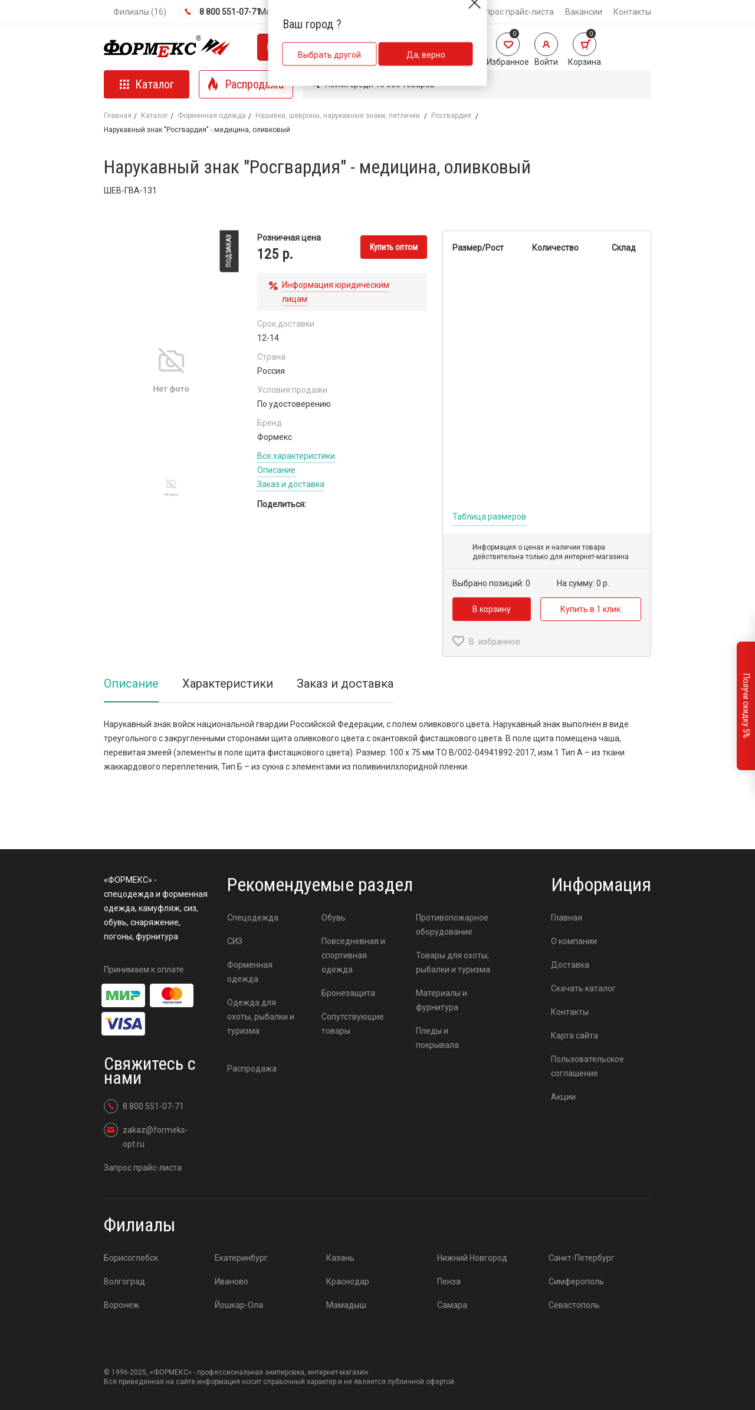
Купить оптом (394, 247)
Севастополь (574, 1305)
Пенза (449, 1281)
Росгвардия (452, 115)
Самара (452, 1305)
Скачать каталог (583, 988)
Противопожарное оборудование (452, 924)
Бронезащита (348, 993)
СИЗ (234, 941)
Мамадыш (346, 1305)
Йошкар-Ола (239, 1305)
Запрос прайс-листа (515, 12)
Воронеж (121, 1305)
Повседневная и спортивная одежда (353, 955)
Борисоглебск (131, 1258)
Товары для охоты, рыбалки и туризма (453, 962)
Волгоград (124, 1281)
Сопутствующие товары (352, 1024)
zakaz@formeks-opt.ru (146, 1136)
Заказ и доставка (290, 484)
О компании (574, 941)
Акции (563, 1097)
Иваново (231, 1281)
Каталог (154, 115)
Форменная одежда (212, 115)
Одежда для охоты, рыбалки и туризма (260, 1017)
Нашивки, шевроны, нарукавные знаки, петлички (338, 115)
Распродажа (252, 1068)
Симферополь (576, 1281)
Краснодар (347, 1281)
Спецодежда (252, 917)
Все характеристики (296, 456)
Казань (340, 1258)
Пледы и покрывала (437, 1038)
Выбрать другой (329, 55)
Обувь (333, 917)
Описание (276, 470)
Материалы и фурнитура (441, 1000)
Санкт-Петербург (582, 1258)
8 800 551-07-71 (220, 12)
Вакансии (583, 12)
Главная (118, 115)
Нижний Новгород (472, 1258)
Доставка (570, 964)
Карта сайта (574, 1035)
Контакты (632, 12)
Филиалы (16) (139, 12)
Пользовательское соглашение (587, 1066)
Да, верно (425, 55)
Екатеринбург (241, 1258)
